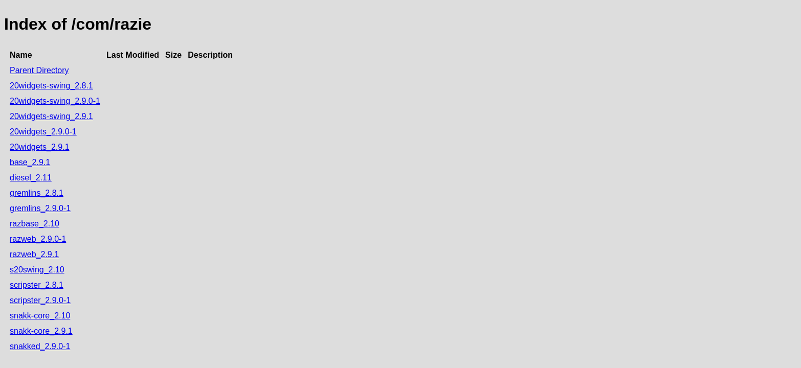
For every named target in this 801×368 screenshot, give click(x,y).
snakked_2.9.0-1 (40, 346)
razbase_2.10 (34, 223)
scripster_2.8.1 (36, 285)
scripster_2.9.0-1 (40, 300)
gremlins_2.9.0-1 (40, 208)
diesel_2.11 (31, 177)
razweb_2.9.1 (34, 254)
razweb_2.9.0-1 (38, 239)
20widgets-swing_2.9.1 (51, 116)
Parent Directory (39, 70)
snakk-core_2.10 (40, 315)
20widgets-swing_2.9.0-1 (55, 101)
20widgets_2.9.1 (40, 147)
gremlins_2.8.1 (36, 193)
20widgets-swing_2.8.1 (51, 85)
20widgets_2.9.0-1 (43, 131)
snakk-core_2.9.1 (41, 331)
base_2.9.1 (30, 162)
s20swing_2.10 (37, 269)
